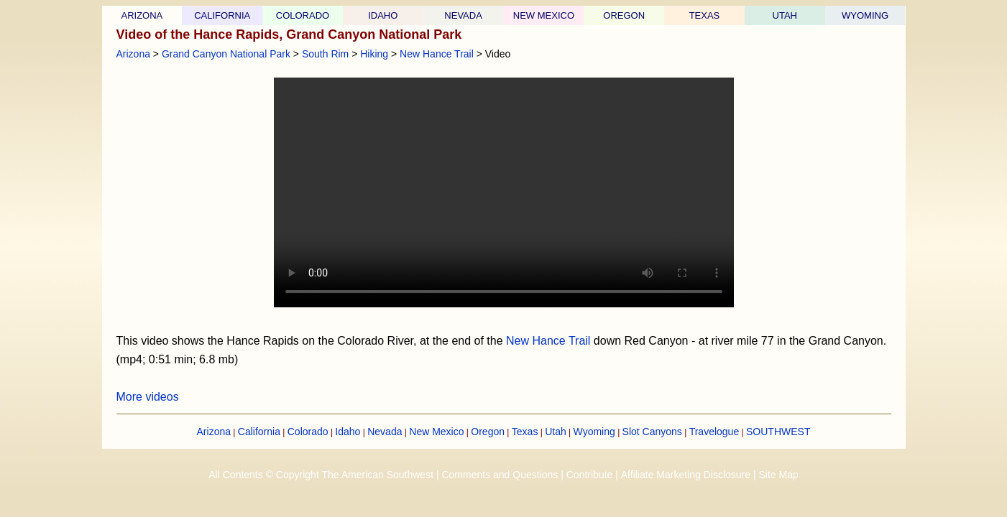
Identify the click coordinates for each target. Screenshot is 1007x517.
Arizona (133, 54)
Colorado (308, 431)
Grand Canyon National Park (226, 54)
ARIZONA (142, 15)
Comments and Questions (499, 474)
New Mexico (436, 431)
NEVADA (463, 15)
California (259, 431)
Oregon (488, 431)
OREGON (624, 15)
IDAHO (382, 15)
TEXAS (704, 15)
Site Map (778, 474)
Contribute (589, 474)
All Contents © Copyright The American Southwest (320, 474)
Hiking (374, 54)
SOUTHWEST (778, 431)
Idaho (347, 431)
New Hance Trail (437, 54)
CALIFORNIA (222, 15)
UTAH (785, 15)
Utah (555, 431)
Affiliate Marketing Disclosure (685, 474)
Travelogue (714, 431)
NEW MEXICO (543, 15)
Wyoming (594, 431)
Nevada (384, 431)
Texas (525, 431)
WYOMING (865, 15)
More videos (147, 397)
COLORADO (302, 15)
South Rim (325, 54)
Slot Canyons (652, 431)
